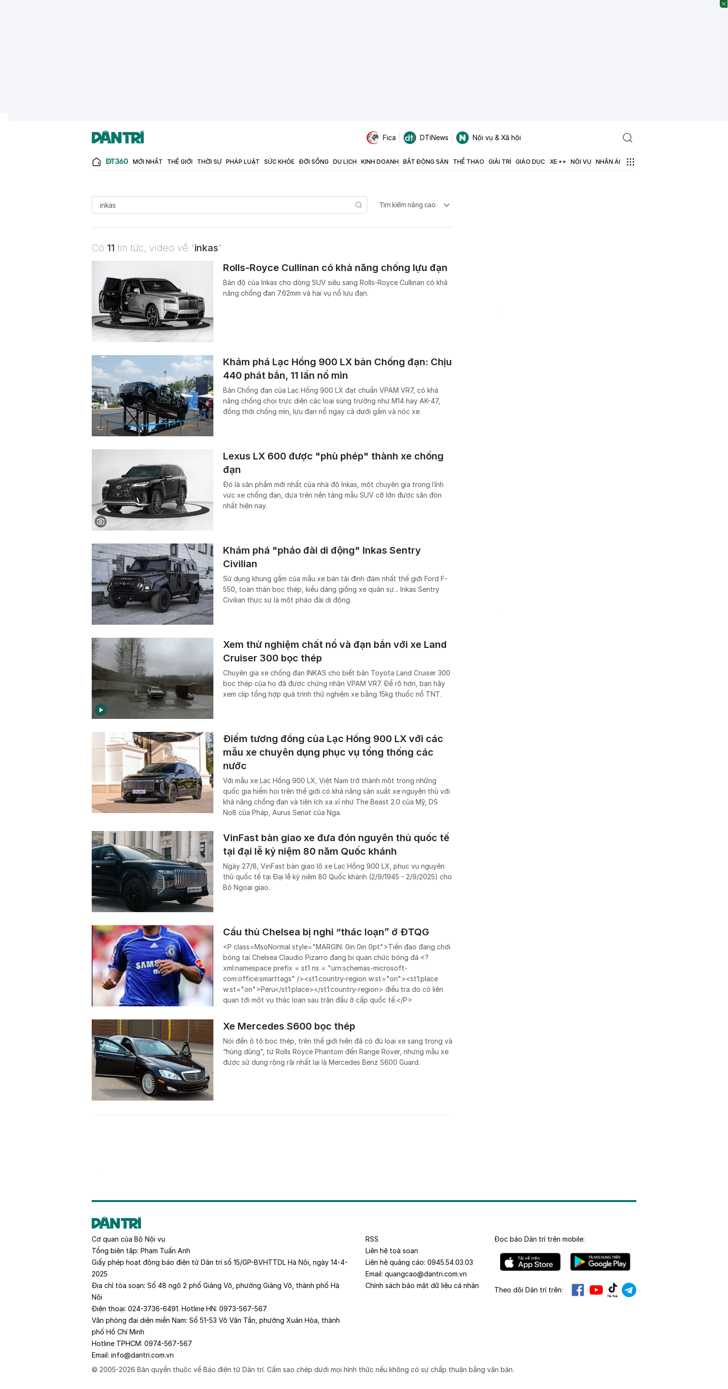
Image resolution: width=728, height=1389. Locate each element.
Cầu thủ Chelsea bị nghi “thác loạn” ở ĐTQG (326, 932)
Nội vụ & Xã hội (488, 137)
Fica (381, 137)
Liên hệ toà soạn (391, 1250)
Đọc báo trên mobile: (539, 1239)
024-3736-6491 (153, 1308)
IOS (530, 1262)
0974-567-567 (168, 1343)
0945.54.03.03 (450, 1262)
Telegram (629, 1290)
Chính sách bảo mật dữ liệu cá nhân (422, 1285)
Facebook (578, 1290)
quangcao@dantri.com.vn (426, 1274)
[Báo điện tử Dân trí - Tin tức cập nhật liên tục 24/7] (118, 137)
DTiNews (426, 137)
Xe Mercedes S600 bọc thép (289, 1026)
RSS (371, 1239)
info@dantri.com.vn (142, 1355)
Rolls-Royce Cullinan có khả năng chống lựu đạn (335, 267)
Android (600, 1262)
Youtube (596, 1290)
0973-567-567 (243, 1308)
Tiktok (612, 1290)
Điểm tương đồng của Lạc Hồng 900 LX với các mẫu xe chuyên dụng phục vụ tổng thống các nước (333, 752)
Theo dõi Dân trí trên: (528, 1290)
